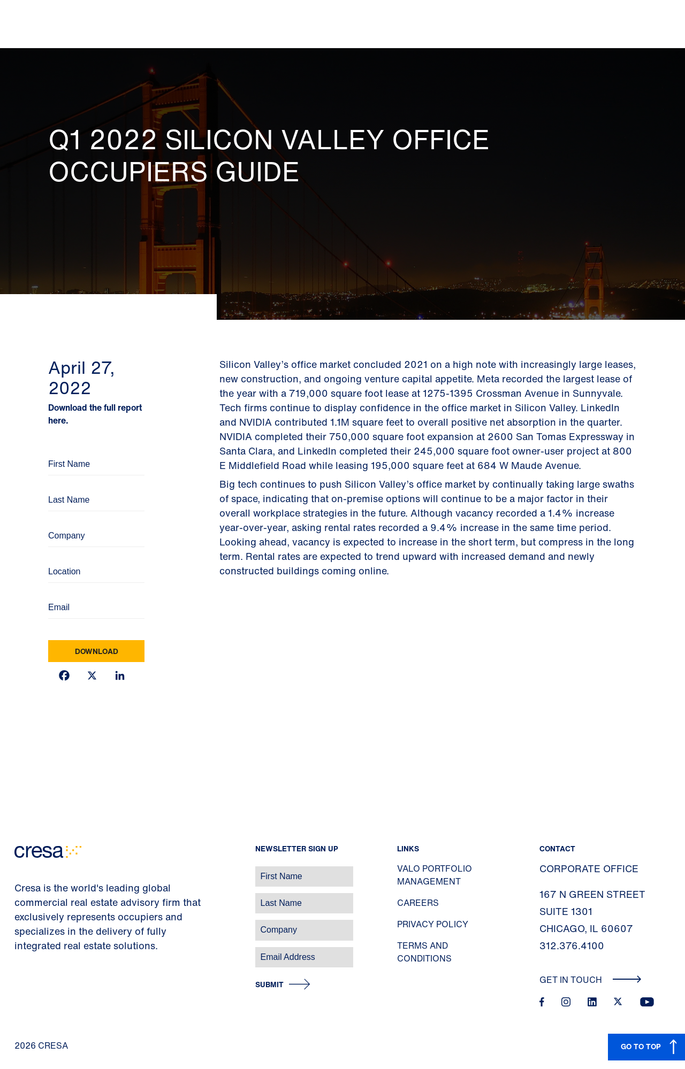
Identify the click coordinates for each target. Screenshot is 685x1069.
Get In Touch (590, 979)
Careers (418, 902)
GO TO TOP (641, 1046)
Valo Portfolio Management (434, 875)
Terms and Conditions (424, 952)
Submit (269, 984)
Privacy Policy (432, 924)
